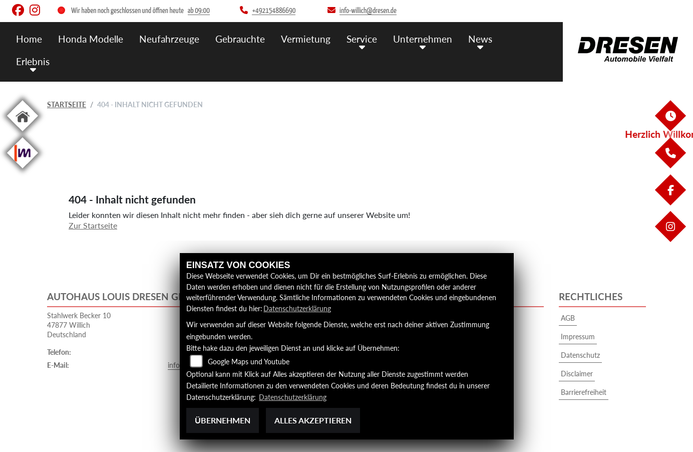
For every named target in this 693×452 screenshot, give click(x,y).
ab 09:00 (199, 11)
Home (29, 39)
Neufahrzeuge (169, 39)
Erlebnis (33, 61)
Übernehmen (222, 420)
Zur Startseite (93, 225)
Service (361, 39)
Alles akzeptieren (313, 420)
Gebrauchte (240, 39)
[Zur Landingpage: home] (23, 133)
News (480, 39)
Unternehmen (422, 39)
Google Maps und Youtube (248, 361)
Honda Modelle (90, 39)
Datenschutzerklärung (297, 308)
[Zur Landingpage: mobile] (23, 170)
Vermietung (305, 39)
